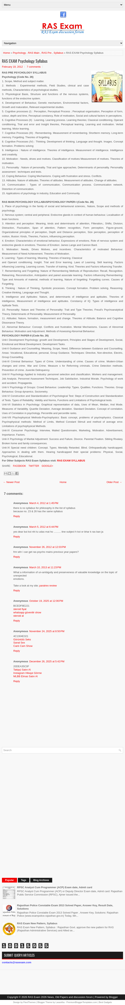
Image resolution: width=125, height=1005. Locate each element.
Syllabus (58, 52)
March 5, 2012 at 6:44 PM (43, 526)
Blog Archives (41, 880)
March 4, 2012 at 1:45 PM (43, 503)
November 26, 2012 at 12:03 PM (47, 547)
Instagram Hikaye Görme (27, 673)
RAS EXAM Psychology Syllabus (24, 61)
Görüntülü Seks (22, 639)
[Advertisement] (31, 815)
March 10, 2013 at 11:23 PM (45, 567)
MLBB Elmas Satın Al (25, 676)
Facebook (19, 466)
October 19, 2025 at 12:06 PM (46, 600)
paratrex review (48, 585)
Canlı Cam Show (23, 645)
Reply (16, 516)
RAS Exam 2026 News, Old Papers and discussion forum (60, 997)
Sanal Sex (19, 642)
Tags (23, 880)
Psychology (19, 52)
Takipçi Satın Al (22, 669)
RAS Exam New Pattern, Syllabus (37, 923)
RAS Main (33, 52)
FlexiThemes (29, 1002)
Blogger (113, 997)
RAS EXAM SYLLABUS (71, 460)
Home (6, 52)
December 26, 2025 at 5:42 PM (46, 661)
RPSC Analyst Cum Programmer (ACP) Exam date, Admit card (54, 887)
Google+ (47, 466)
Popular (9, 880)
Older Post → (114, 482)
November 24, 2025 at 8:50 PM (46, 631)
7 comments (34, 66)
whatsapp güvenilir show (27, 612)
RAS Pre (47, 52)
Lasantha (60, 1002)
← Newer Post (11, 482)
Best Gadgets (105, 1002)
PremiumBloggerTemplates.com (82, 1002)
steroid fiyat (19, 609)
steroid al (18, 615)
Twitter (33, 466)
